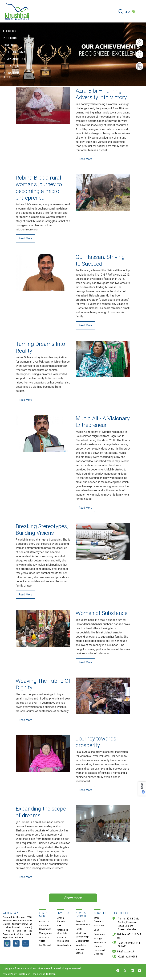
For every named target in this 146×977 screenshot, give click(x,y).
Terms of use (38, 974)
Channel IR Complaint (62, 932)
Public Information (17, 52)
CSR (59, 925)
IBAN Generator (99, 920)
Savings (98, 938)
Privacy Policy (10, 974)
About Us (9, 31)
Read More (85, 159)
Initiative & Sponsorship (82, 935)
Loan (96, 930)
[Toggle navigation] (141, 11)
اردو (128, 11)
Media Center (82, 941)
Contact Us (11, 66)
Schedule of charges (100, 944)
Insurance (99, 925)
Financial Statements (63, 939)
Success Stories (80, 951)
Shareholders (64, 945)
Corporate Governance (45, 927)
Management (45, 933)
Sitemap (51, 974)
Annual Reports (61, 920)
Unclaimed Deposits (99, 952)
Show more (73, 898)
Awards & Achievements (83, 923)
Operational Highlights (12, 75)
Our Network (45, 945)
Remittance (99, 934)
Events (79, 929)
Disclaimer (24, 974)
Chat (142, 786)
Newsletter (81, 945)
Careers (9, 45)
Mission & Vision (44, 939)
